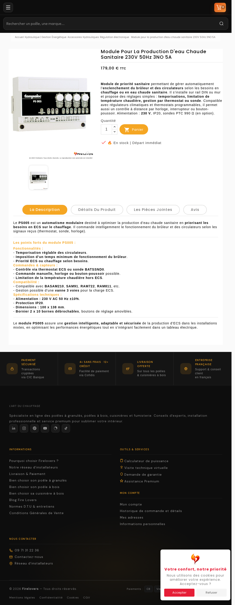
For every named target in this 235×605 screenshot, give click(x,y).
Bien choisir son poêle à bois (34, 487)
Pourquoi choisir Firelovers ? (34, 461)
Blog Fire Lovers (23, 500)
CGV (86, 597)
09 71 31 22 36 (24, 550)
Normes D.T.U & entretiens (31, 507)
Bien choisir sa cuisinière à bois (36, 493)
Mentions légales (22, 597)
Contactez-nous (26, 557)
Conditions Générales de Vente (36, 513)
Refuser (211, 592)
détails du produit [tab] (97, 209)
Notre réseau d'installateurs (33, 467)
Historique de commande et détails (151, 511)
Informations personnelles (142, 524)
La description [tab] (45, 209)
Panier (133, 130)
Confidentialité (51, 597)
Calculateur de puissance (144, 461)
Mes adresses (131, 517)
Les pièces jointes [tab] (153, 209)
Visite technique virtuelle (144, 468)
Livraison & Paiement (27, 474)
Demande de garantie (141, 474)
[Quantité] (106, 129)
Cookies (73, 597)
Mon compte (131, 504)
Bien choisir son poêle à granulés (38, 480)
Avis (195, 209)
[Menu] (8, 7)
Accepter (179, 592)
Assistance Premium (139, 481)
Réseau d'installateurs (31, 563)
